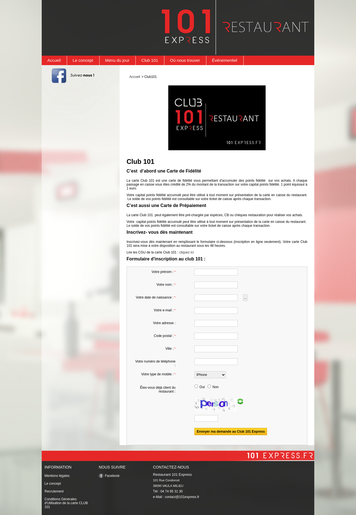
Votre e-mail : (164, 310)
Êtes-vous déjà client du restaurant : (157, 389)
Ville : (170, 349)
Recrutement (54, 491)
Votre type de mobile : (158, 374)
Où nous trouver (185, 60)
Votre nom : (165, 285)
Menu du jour (117, 60)
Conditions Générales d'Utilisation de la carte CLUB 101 (66, 503)
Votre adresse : (164, 323)
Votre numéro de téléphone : (155, 363)
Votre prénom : (163, 272)
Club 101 (149, 60)
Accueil (54, 60)
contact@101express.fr (182, 497)
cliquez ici (186, 252)
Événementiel (224, 60)
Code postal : (164, 336)
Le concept (83, 60)
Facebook (112, 476)
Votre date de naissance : (155, 297)
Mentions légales (57, 476)
